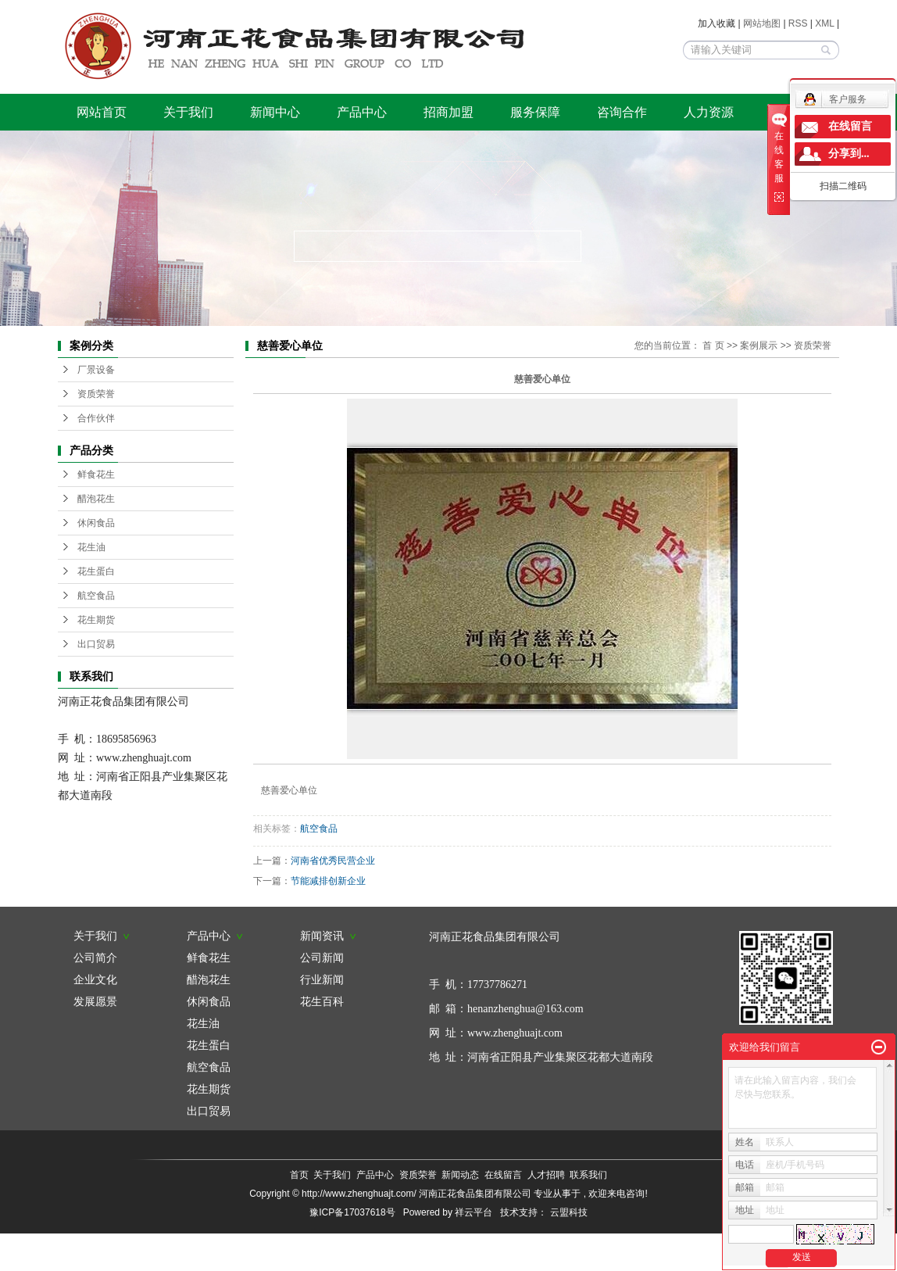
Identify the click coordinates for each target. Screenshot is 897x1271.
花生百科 (322, 1001)
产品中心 (362, 112)
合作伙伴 (96, 418)
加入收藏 (716, 23)
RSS (798, 23)
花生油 (91, 547)
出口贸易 (96, 644)
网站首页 (102, 112)
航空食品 (96, 595)
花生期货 (96, 619)
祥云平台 (473, 1212)
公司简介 (95, 957)
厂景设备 (96, 369)
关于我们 (188, 112)
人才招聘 (546, 1174)
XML (824, 23)
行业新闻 (322, 979)
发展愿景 (95, 1001)
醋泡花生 (96, 498)
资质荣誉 (96, 393)
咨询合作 (622, 112)
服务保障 (535, 112)
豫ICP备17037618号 (352, 1212)
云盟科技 (569, 1212)
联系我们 (588, 1174)
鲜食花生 (96, 474)
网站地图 (763, 23)
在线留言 (503, 1174)
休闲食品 (96, 522)
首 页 (713, 345)
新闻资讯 (328, 935)
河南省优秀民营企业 (333, 860)
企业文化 (95, 979)
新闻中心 (275, 112)
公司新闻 (322, 957)
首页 (299, 1174)
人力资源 (709, 112)
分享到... (849, 153)
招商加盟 (448, 112)
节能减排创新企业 (328, 880)
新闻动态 (460, 1174)
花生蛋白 (96, 571)
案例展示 (758, 345)
